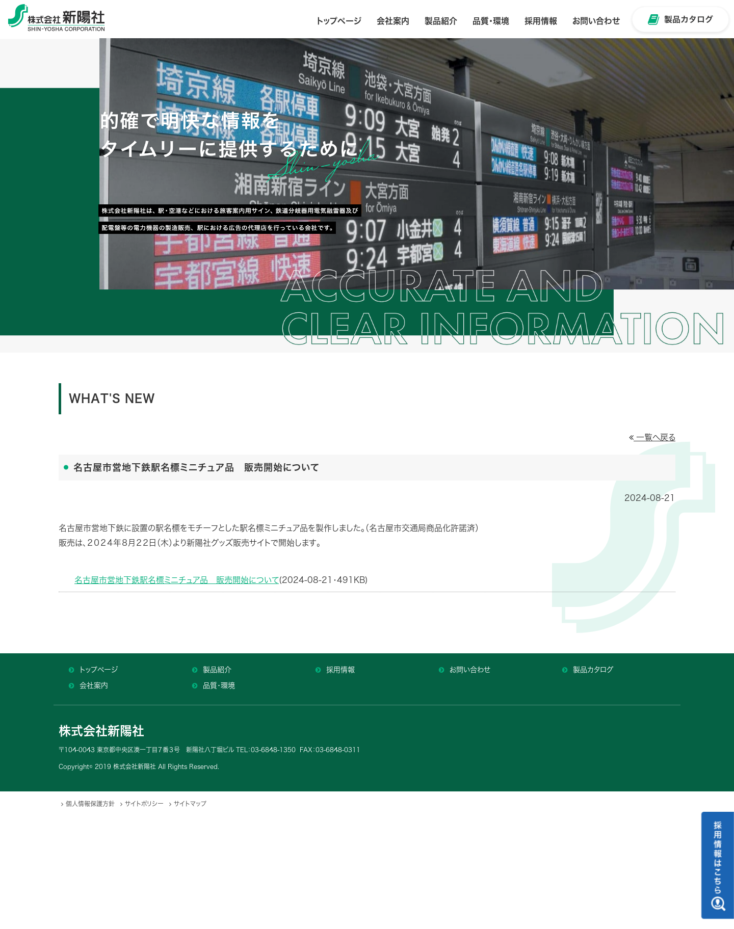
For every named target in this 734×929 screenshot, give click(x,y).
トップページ (99, 669)
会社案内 (94, 685)
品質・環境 (219, 685)
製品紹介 (217, 669)
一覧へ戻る (652, 437)
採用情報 (340, 669)
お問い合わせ (470, 669)
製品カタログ (593, 669)
